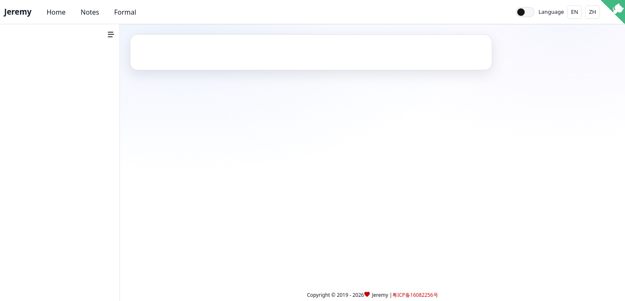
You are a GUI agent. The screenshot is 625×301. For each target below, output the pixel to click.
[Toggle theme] (525, 12)
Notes (90, 12)
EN (574, 11)
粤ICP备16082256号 (415, 294)
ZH (592, 11)
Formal (125, 12)
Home (56, 12)
